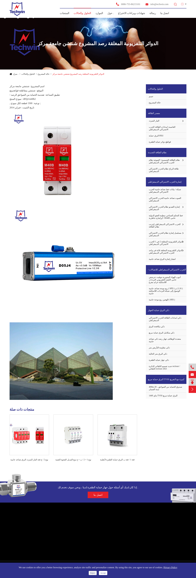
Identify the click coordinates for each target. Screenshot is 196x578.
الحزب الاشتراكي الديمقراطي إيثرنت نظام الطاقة (165, 225)
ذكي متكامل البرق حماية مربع (161, 333)
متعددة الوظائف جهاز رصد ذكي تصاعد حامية (165, 340)
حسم (151, 96)
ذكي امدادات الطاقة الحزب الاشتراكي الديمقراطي (165, 319)
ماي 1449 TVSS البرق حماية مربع (163, 396)
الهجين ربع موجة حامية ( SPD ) (162, 300)
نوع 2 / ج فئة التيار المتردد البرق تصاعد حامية (29, 460)
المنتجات (64, 13)
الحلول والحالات (82, 13)
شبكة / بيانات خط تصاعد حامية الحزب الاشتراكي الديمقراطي (165, 190)
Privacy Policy (170, 567)
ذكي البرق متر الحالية (158, 354)
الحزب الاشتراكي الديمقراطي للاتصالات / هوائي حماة (167, 271)
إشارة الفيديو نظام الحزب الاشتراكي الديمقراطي (164, 208)
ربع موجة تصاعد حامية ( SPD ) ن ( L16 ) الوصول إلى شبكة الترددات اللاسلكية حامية (166, 291)
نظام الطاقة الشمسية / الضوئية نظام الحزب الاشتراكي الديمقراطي (164, 161)
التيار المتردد (154, 121)
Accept (103, 573)
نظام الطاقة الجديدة (157, 152)
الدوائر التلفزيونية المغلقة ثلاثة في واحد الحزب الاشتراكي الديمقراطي (165, 251)
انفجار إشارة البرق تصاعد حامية (162, 259)
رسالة (152, 13)
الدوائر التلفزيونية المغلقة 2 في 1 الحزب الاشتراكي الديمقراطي (166, 243)
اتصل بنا (164, 13)
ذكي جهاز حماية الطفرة (159, 360)
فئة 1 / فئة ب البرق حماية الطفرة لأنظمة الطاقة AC (117, 460)
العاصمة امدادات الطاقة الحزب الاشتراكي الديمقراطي (162, 128)
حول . (110, 13)
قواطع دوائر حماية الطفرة (160, 142)
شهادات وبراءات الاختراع (131, 13)
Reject (92, 573)
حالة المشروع (44, 74)
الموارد (99, 13)
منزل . (15, 74)
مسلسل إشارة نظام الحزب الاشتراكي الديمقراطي (165, 234)
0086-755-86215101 (128, 4)
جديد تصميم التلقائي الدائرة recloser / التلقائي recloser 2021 (164, 367)
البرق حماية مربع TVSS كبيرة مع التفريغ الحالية (166, 381)
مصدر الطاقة (154, 113)
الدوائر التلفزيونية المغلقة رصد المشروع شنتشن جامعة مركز (78, 74)
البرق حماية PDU (156, 136)
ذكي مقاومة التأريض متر (159, 348)
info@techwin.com (156, 4)
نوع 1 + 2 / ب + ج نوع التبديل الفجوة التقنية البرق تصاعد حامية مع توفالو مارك (73, 460)
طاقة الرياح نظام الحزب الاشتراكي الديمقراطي (164, 170)
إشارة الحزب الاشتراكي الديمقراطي (164, 182)
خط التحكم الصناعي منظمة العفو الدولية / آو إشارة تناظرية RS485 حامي (166, 216)
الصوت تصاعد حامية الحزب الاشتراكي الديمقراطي (165, 199)
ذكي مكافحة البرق (157, 326)
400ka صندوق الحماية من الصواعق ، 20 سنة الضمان (165, 388)
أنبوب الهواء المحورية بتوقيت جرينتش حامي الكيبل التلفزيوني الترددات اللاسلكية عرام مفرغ (165, 279)
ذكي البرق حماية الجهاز (158, 310)
